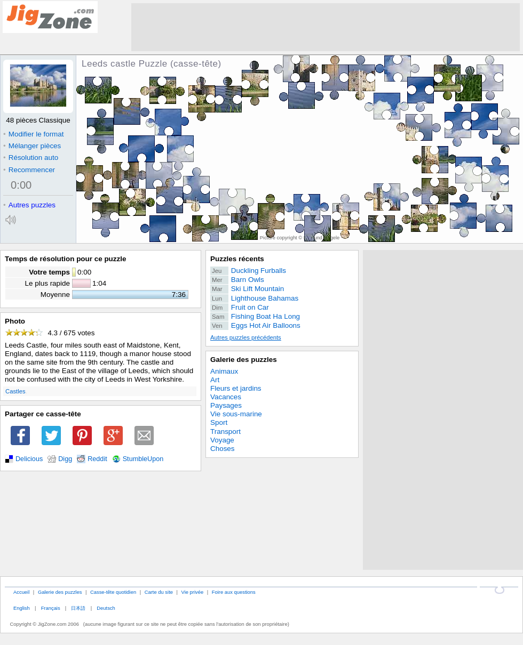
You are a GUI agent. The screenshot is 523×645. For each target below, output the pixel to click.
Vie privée (192, 592)
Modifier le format (33, 134)
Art (214, 380)
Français (50, 608)
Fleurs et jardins (236, 388)
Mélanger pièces (32, 146)
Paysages (226, 405)
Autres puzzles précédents (245, 337)
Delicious (29, 459)
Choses (222, 449)
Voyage (222, 440)
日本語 (78, 608)
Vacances (225, 397)
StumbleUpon (143, 459)
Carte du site (159, 592)
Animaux (224, 371)
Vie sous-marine (236, 414)
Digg (65, 459)
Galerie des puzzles (243, 360)
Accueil (21, 592)
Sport (218, 422)
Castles (15, 391)
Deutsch (106, 608)
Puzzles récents (237, 259)
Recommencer (29, 170)
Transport (225, 432)
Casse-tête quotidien (113, 592)
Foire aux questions (234, 592)
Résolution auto (30, 158)
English (21, 608)
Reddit (97, 459)
